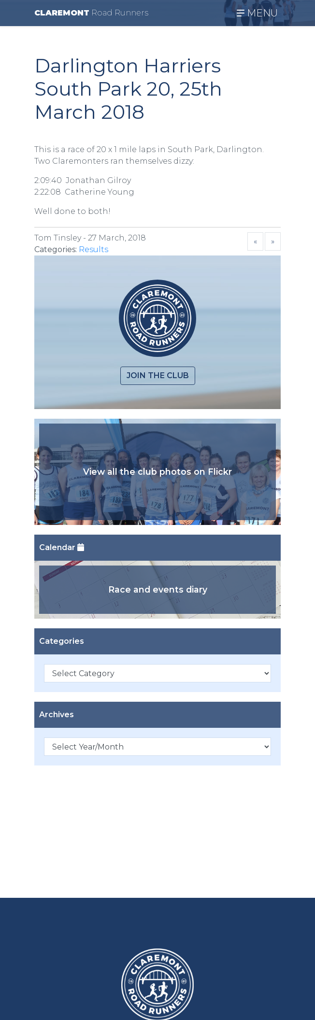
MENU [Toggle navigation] (257, 13)
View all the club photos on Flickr (157, 472)
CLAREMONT (91, 12)
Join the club (158, 375)
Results (93, 249)
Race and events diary (157, 589)
